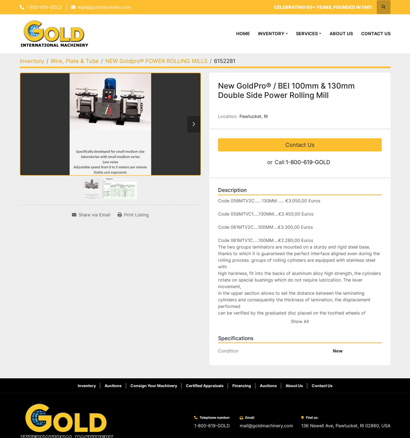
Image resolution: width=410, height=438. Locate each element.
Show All (300, 321)
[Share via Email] (91, 215)
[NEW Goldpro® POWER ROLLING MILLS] (156, 61)
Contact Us (376, 33)
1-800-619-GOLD (44, 7)
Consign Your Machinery (153, 385)
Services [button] (307, 33)
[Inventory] (32, 61)
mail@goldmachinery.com (104, 7)
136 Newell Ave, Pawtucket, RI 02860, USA (346, 425)
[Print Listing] (133, 215)
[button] (273, 33)
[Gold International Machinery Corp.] (67, 421)
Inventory (271, 33)
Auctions (113, 385)
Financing (241, 385)
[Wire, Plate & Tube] (75, 61)
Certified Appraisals (205, 385)
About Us (341, 33)
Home (243, 33)
